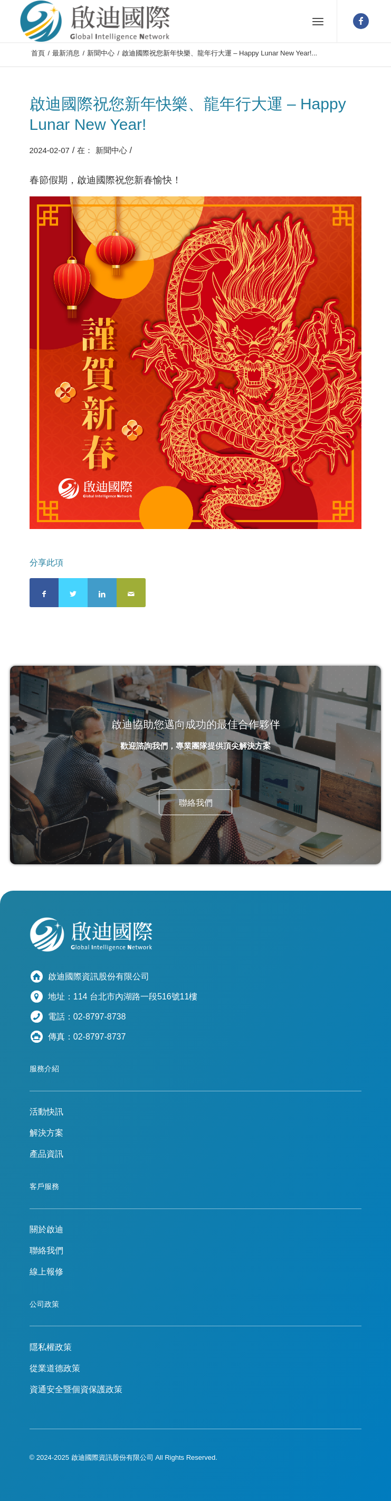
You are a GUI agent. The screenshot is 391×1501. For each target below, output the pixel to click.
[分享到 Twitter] (73, 592)
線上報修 (46, 1271)
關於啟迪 (46, 1229)
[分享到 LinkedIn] (102, 592)
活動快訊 (46, 1111)
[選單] (317, 21)
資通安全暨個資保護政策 (76, 1389)
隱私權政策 (51, 1347)
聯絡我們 (46, 1250)
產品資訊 (46, 1153)
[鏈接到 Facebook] (361, 21)
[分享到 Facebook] (44, 592)
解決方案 (46, 1132)
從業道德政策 (55, 1368)
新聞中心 (111, 150)
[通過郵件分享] (131, 592)
